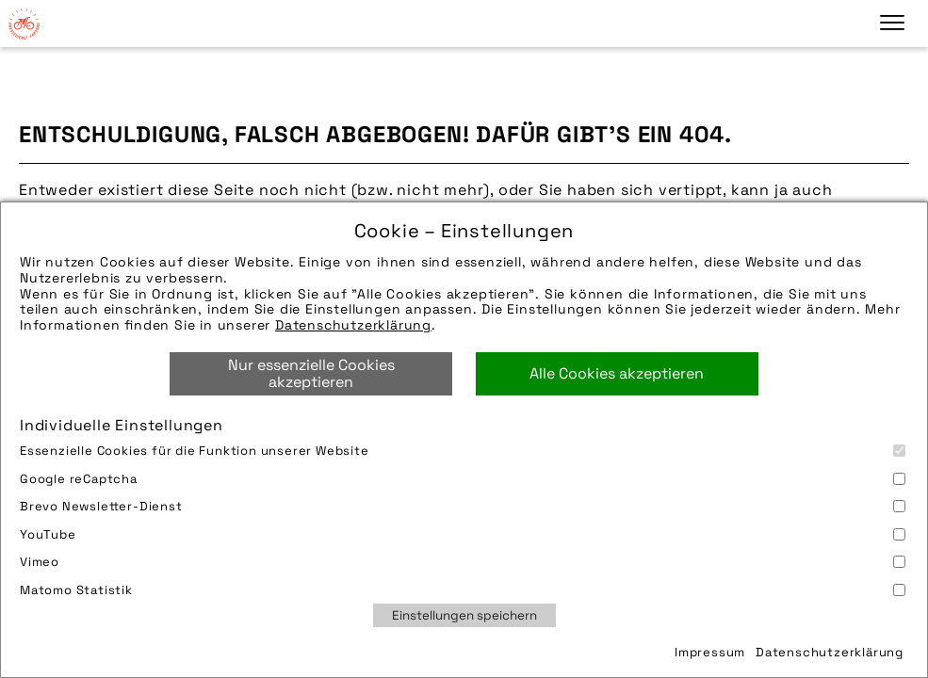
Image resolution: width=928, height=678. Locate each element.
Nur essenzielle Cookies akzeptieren (311, 373)
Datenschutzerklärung (353, 324)
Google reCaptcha (462, 479)
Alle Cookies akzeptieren (616, 373)
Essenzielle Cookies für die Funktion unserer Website (462, 451)
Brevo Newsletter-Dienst (462, 506)
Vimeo (462, 562)
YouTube (462, 534)
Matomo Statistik (462, 590)
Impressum (710, 652)
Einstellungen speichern (464, 615)
